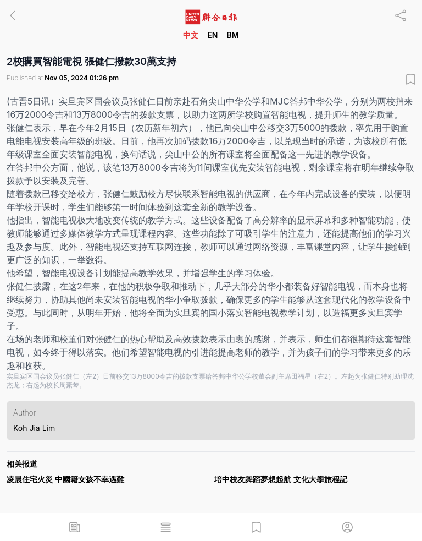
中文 (190, 35)
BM (232, 35)
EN (212, 35)
